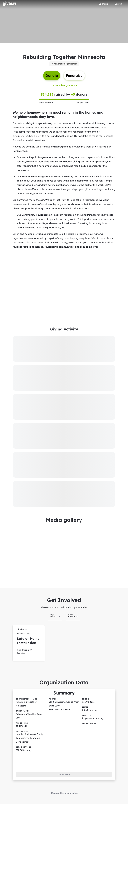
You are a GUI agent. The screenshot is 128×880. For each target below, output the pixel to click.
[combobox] (55, 612)
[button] (29, 639)
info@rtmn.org (89, 705)
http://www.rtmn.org (92, 713)
